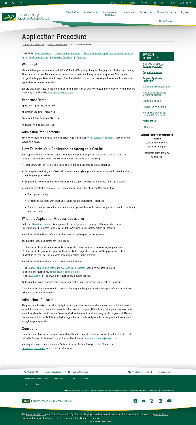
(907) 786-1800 (19, 3)
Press (26, 384)
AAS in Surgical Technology (100, 137)
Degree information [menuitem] (152, 72)
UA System (36, 378)
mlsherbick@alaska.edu (61, 92)
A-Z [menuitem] (122, 3)
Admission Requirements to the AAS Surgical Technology (57, 268)
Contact (73, 378)
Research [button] (144, 12)
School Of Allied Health (33, 44)
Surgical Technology (57, 44)
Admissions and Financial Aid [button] (110, 13)
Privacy (37, 384)
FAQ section (35, 275)
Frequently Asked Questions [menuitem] (156, 86)
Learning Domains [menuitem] (152, 100)
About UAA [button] (71, 12)
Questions (82, 57)
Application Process (38, 57)
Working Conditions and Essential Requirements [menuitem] (154, 114)
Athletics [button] (127, 12)
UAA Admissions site (42, 224)
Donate (85, 378)
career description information (65, 271)
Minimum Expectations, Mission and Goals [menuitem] (154, 94)
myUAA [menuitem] (113, 3)
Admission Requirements (67, 53)
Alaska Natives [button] (166, 21)
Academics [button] (89, 12)
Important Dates (43, 53)
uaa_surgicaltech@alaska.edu (101, 338)
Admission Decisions (62, 57)
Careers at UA (59, 378)
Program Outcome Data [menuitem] (154, 106)
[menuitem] (132, 3)
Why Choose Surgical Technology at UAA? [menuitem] (153, 65)
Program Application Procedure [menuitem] (153, 79)
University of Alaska (36, 414)
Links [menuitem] (184, 3)
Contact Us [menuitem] (148, 127)
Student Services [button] (165, 12)
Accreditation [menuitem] (149, 121)
